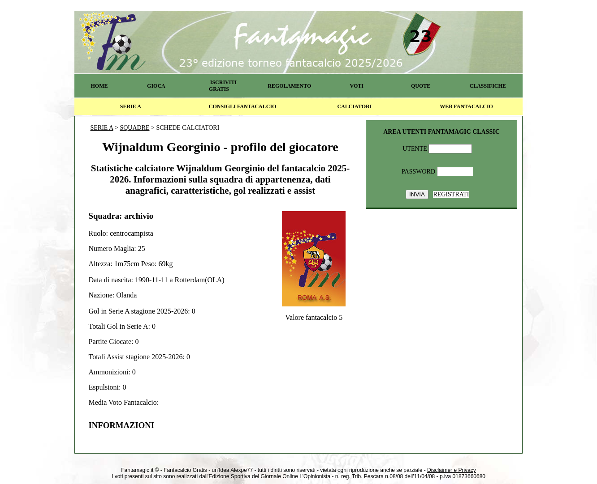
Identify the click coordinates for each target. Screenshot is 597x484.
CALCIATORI (354, 106)
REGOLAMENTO (289, 86)
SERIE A (130, 106)
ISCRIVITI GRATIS (223, 85)
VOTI (356, 86)
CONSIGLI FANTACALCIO (243, 106)
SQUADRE (134, 127)
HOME (99, 86)
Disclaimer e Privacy (451, 470)
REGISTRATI (451, 194)
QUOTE (420, 86)
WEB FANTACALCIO (466, 106)
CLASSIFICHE (488, 86)
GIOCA (156, 86)
